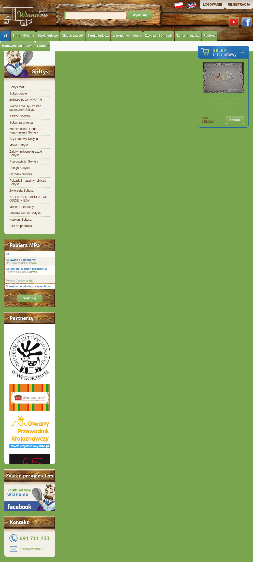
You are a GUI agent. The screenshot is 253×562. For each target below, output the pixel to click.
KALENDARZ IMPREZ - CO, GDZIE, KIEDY (28, 198)
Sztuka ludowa (98, 35)
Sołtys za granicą (21, 122)
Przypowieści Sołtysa (23, 161)
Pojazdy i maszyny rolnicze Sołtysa (27, 182)
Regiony (209, 35)
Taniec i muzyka (188, 35)
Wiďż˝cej (29, 298)
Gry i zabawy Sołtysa (23, 139)
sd (7, 254)
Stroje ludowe (48, 35)
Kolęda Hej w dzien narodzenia (26, 268)
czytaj (32, 262)
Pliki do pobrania (20, 226)
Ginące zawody (73, 35)
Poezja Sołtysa (19, 168)
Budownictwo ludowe (17, 46)
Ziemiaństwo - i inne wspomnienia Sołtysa (23, 130)
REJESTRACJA (239, 4)
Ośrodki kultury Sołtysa (25, 213)
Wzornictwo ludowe (127, 35)
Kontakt (43, 46)
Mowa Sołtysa (19, 145)
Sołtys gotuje (18, 93)
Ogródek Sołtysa (20, 174)
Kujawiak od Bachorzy (21, 259)
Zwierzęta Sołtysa (21, 190)
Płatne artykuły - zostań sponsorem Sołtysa (25, 108)
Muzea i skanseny (21, 207)
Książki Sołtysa (19, 116)
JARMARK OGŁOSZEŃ (25, 100)
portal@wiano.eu (32, 549)
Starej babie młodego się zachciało (29, 286)
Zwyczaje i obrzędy (159, 35)
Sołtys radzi (17, 87)
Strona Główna (23, 35)
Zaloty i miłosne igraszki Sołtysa (25, 153)
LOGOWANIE (212, 4)
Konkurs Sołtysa (20, 219)
